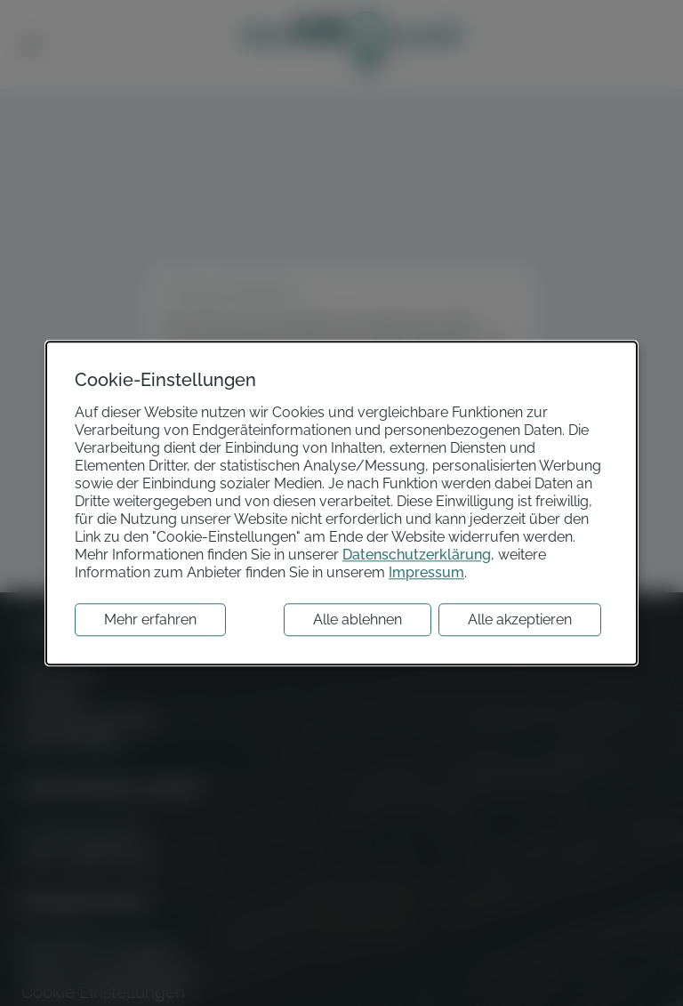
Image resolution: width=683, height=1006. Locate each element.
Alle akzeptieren (520, 619)
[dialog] (341, 503)
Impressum (426, 572)
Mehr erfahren (150, 619)
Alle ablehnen (357, 619)
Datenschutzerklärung (416, 554)
